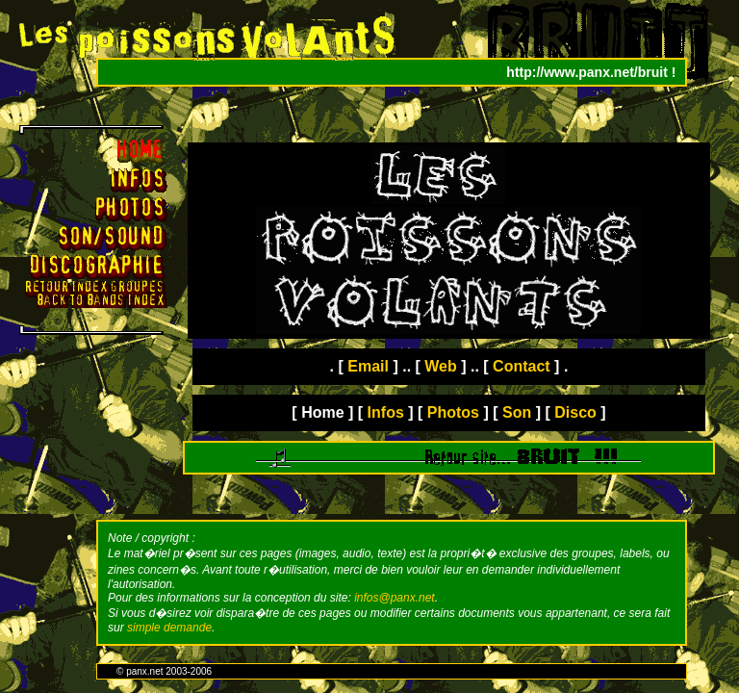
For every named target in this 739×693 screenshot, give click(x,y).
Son (516, 412)
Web (440, 366)
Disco (575, 412)
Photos (453, 412)
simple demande (169, 627)
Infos (386, 412)
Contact (521, 366)
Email (368, 366)
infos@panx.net (394, 597)
